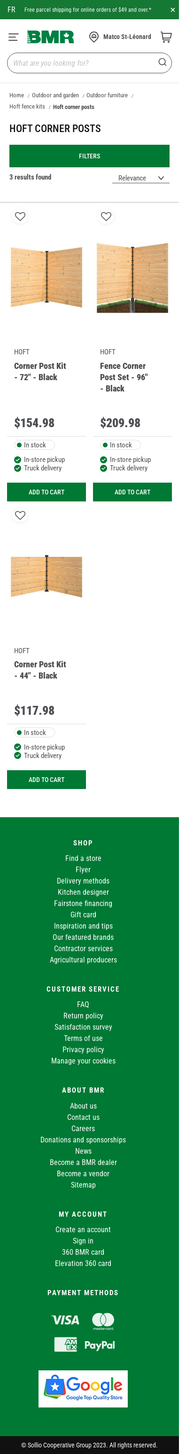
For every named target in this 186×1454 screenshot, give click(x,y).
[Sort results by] (141, 178)
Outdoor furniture (107, 95)
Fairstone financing (83, 903)
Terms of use (83, 1038)
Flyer (83, 869)
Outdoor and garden (55, 95)
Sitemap (83, 1184)
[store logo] (50, 37)
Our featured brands (83, 937)
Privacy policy (83, 1049)
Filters (89, 156)
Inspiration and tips (83, 926)
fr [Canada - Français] (12, 9)
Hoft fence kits (27, 106)
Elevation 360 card (83, 1263)
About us (83, 1106)
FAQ (83, 1004)
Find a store (83, 858)
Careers (83, 1128)
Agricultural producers (83, 959)
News (83, 1151)
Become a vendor (83, 1173)
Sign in (83, 1240)
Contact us (83, 1117)
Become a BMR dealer (83, 1162)
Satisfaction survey (83, 1027)
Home (16, 95)
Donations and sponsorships (83, 1139)
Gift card (83, 914)
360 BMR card (83, 1252)
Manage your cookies (83, 1060)
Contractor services (83, 948)
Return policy (83, 1015)
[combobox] (89, 63)
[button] (20, 216)
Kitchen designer (83, 892)
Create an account (83, 1229)
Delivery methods (83, 880)
